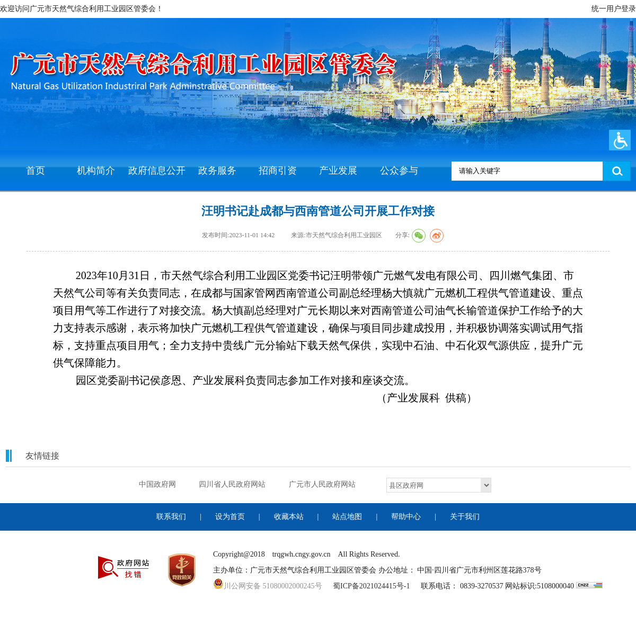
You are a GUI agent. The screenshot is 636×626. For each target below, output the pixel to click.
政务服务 (217, 170)
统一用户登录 (613, 9)
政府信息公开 (157, 170)
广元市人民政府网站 (322, 484)
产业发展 (338, 170)
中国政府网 (157, 484)
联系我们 (171, 517)
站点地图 (347, 517)
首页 (35, 170)
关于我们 (465, 517)
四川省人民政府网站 (232, 484)
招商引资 (278, 170)
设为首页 (230, 517)
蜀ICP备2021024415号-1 (371, 586)
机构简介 (96, 170)
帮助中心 (406, 517)
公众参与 (399, 170)
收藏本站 (289, 517)
